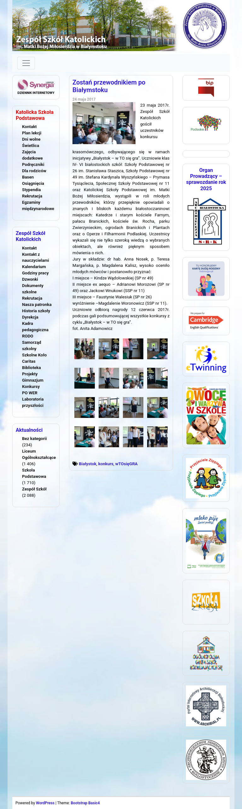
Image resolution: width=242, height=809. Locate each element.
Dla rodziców (34, 170)
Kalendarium (34, 266)
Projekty (29, 374)
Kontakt (29, 126)
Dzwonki (30, 279)
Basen (28, 177)
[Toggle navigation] (26, 63)
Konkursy (31, 386)
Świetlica (30, 145)
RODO (27, 336)
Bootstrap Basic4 (85, 803)
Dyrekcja (30, 317)
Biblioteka (31, 367)
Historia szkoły (36, 310)
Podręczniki (33, 164)
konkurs (105, 463)
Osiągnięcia (33, 183)
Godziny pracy (35, 273)
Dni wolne (31, 139)
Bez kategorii (34, 438)
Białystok (87, 463)
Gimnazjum (32, 380)
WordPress (45, 803)
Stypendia (31, 189)
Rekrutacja (32, 196)
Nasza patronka (37, 304)
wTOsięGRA (126, 463)
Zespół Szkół (34, 489)
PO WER (29, 392)
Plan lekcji (31, 133)
